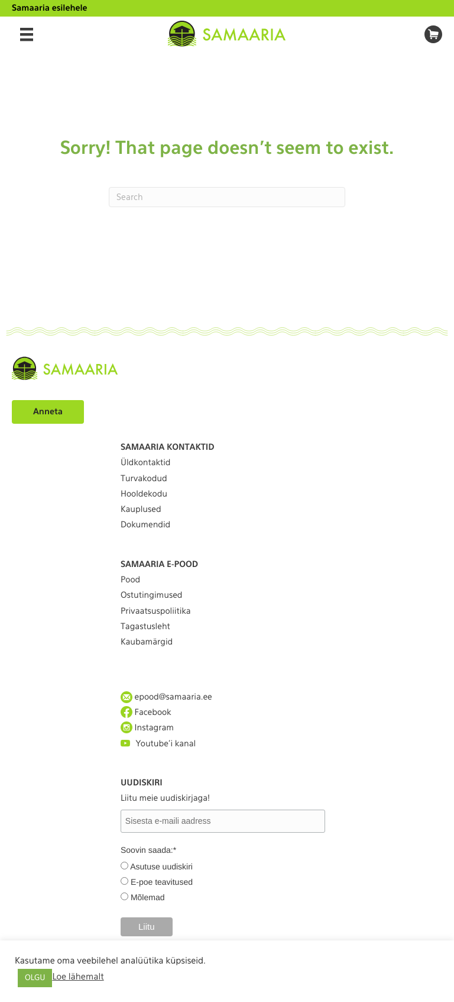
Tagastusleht (145, 627)
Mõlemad (148, 897)
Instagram (147, 727)
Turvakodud (144, 479)
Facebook (146, 712)
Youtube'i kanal (158, 744)
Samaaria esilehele (49, 8)
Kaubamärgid (147, 642)
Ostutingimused (151, 595)
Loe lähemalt (77, 976)
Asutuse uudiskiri (161, 866)
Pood (130, 580)
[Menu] (26, 34)
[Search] (227, 197)
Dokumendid (145, 525)
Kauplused (141, 509)
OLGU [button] (35, 978)
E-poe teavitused (162, 882)
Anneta (48, 412)
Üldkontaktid (145, 463)
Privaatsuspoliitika (156, 611)
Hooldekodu (144, 494)
